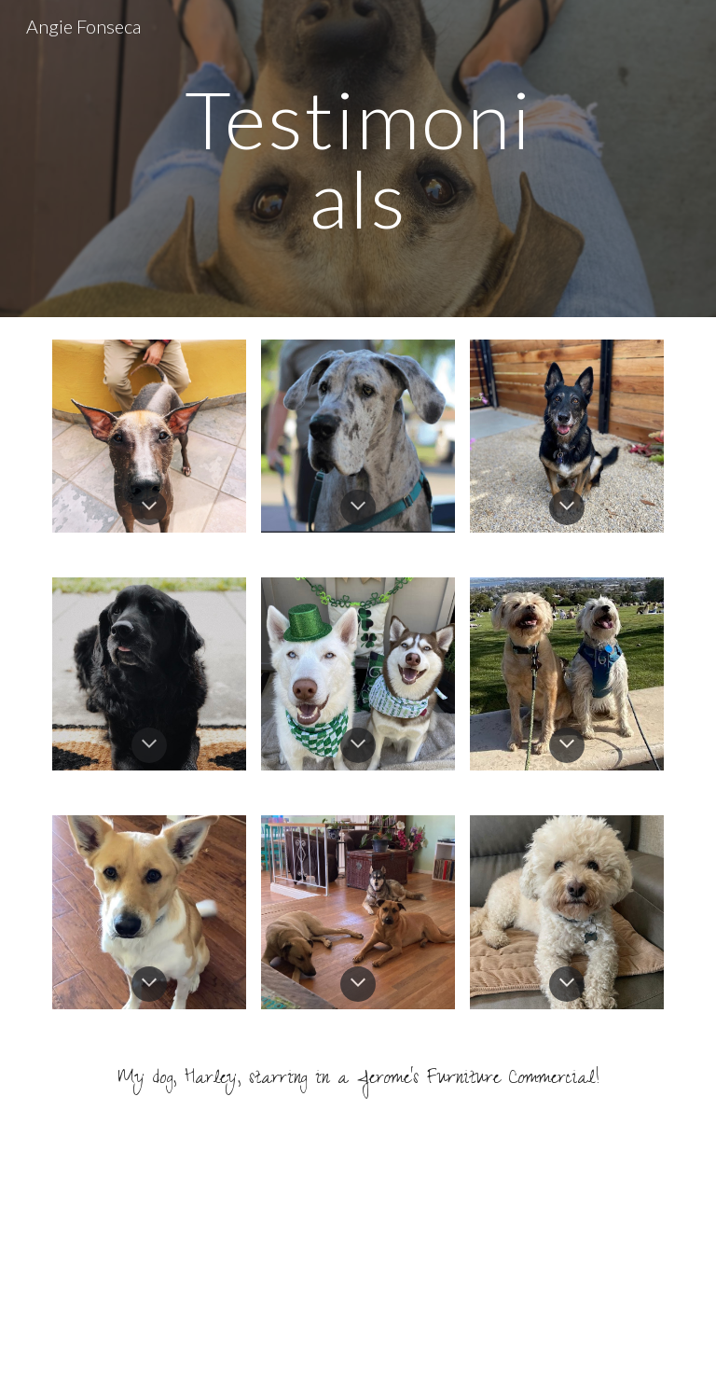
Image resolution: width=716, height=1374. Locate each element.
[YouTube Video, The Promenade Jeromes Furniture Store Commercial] (357, 1251)
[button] (149, 507)
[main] (357, 159)
